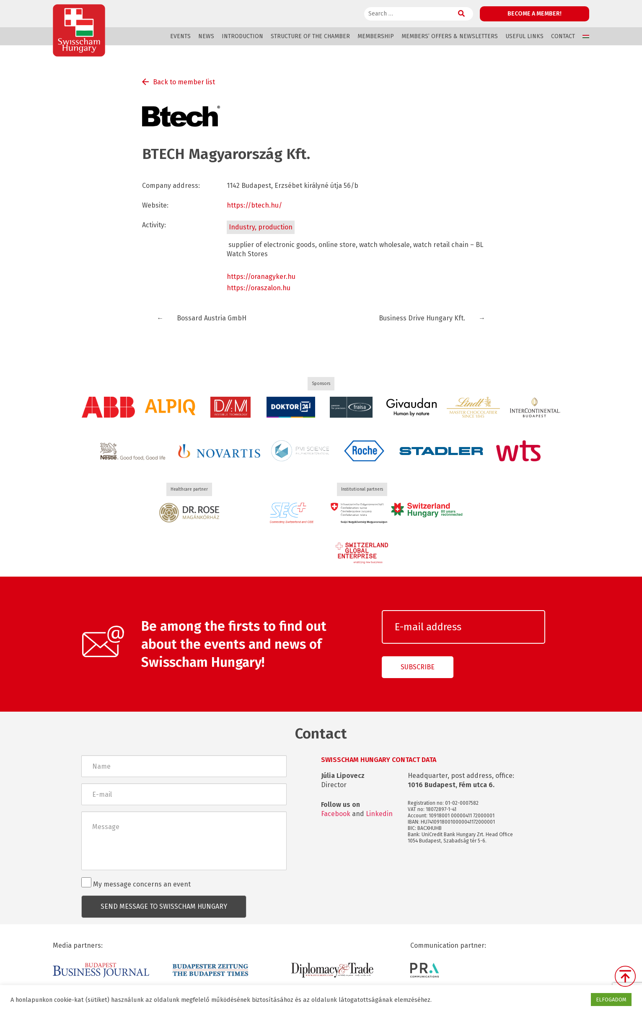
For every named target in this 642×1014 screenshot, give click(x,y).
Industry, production (261, 227)
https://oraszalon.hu (258, 288)
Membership (375, 36)
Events (180, 36)
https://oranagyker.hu (261, 277)
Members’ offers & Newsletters (449, 36)
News (206, 36)
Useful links (524, 36)
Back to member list (184, 82)
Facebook (335, 814)
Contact (563, 36)
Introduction (242, 36)
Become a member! (534, 13)
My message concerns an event (136, 882)
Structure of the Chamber (310, 36)
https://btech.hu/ (254, 205)
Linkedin (379, 814)
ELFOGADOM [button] (611, 999)
